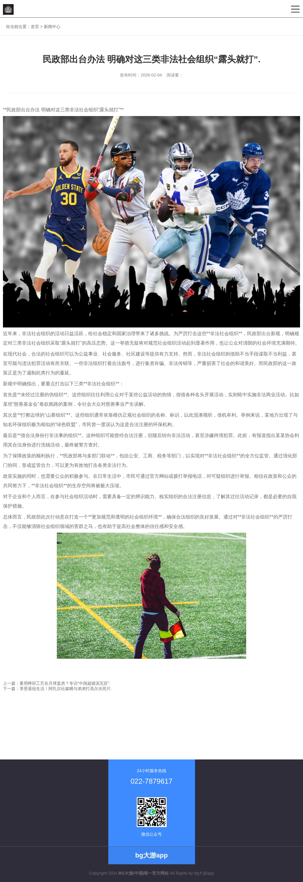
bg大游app (204, 873)
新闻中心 (52, 26)
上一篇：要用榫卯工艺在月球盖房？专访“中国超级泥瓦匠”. (56, 683)
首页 (35, 26)
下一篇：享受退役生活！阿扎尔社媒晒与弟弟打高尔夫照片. (57, 688)
